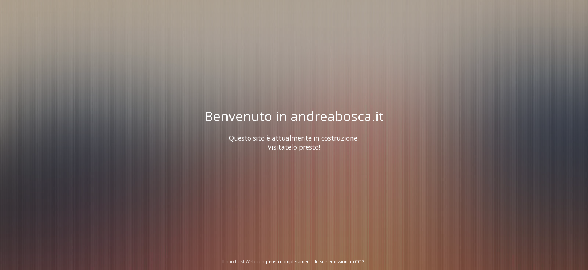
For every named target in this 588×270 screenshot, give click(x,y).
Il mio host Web (238, 261)
